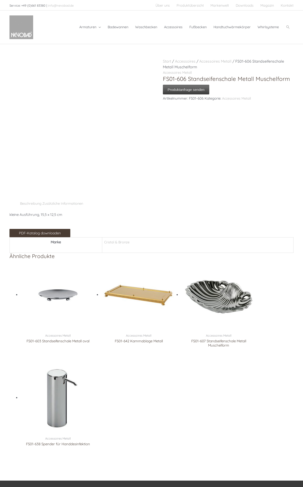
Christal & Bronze (169, 401)
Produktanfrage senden (186, 86)
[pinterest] (22, 433)
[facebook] (13, 433)
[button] (287, 25)
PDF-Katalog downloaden (40, 229)
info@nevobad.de (61, 5)
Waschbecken (93, 407)
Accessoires (185, 58)
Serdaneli (163, 407)
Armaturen (91, 401)
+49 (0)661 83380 (34, 407)
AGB (290, 467)
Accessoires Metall (215, 58)
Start (167, 58)
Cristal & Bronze (116, 239)
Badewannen (93, 413)
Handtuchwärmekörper (100, 424)
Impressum (194, 467)
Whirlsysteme (93, 419)
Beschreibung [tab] (31, 200)
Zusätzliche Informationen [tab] (65, 200)
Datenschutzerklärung (226, 467)
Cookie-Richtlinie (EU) (276, 474)
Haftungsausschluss (265, 467)
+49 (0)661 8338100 (31, 413)
